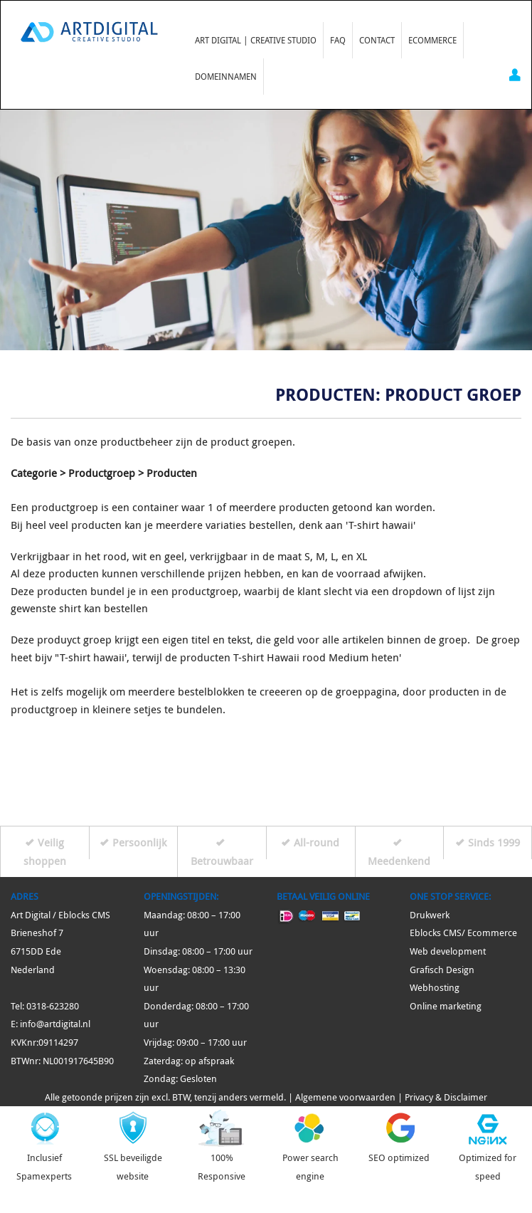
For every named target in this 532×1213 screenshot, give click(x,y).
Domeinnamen (226, 76)
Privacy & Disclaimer (446, 1097)
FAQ (338, 40)
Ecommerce (432, 40)
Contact (377, 40)
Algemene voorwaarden (345, 1097)
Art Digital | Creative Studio (255, 40)
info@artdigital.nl (55, 1024)
